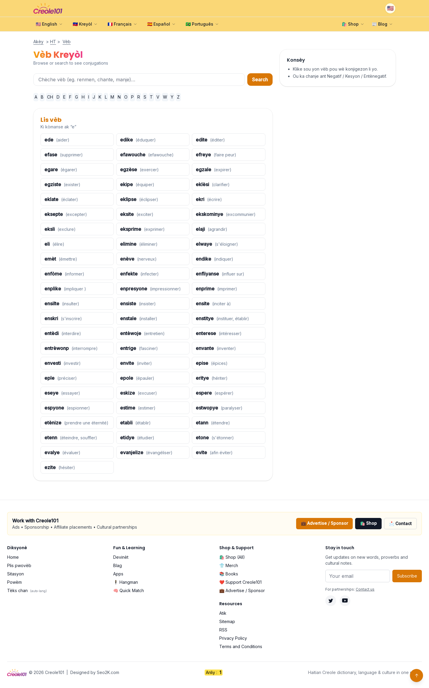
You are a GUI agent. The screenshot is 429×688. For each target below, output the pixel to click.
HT (53, 41)
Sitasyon (15, 573)
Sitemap (227, 621)
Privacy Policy (233, 638)
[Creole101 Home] (47, 8)
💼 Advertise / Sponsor (324, 523)
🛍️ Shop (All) (232, 557)
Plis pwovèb (19, 565)
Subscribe (407, 575)
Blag (117, 565)
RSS (223, 629)
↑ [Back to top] (417, 675)
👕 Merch (228, 565)
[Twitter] (330, 600)
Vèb (67, 41)
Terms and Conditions (240, 646)
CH (50, 96)
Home (13, 557)
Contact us (365, 589)
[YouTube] (345, 600)
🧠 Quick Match (128, 590)
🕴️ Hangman (125, 582)
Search (260, 80)
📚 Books (228, 573)
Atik (222, 613)
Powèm (14, 582)
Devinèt (120, 557)
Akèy (38, 41)
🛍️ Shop (368, 523)
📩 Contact (400, 523)
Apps (118, 573)
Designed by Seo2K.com (94, 672)
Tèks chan (27, 590)
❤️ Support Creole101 (240, 582)
